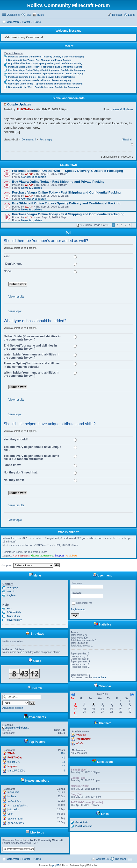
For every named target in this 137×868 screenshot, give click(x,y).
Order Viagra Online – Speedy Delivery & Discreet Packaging (39, 80)
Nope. (8, 271)
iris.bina (11, 796)
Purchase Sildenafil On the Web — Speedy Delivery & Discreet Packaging (46, 57)
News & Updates (123, 109)
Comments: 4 (29, 139)
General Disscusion (33, 176)
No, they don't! (14, 480)
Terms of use (13, 616)
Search (10, 591)
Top (132, 144)
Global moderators (42, 555)
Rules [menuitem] (40, 14)
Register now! (78, 609)
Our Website (81, 822)
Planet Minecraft (83, 826)
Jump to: (6, 565)
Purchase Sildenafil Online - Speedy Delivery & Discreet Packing (41, 77)
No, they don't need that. (21, 472)
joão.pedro (13, 809)
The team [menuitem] (120, 858)
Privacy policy (14, 620)
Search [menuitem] (133, 22)
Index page (12, 587)
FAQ (9, 608)
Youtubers (71, 555)
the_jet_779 (13, 762)
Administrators (21, 555)
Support (59, 555)
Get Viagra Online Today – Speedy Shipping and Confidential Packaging (45, 84)
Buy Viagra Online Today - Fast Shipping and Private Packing (39, 60)
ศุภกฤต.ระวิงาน (15, 823)
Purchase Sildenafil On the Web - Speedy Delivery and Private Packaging (45, 73)
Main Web (13, 858)
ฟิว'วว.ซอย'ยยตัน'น (17, 805)
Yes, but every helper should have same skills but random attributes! (31, 457)
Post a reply (46, 139)
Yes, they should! (16, 439)
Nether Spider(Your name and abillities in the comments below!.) (32, 338)
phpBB (56, 865)
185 (63, 753)
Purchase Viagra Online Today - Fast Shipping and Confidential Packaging (46, 70)
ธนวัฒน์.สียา (14, 801)
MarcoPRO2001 (16, 770)
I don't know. (12, 465)
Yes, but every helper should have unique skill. (32, 448)
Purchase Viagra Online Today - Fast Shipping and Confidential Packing (45, 67)
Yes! (7, 256)
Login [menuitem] (131, 14)
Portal (26, 22)
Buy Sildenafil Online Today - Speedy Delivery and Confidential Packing (45, 63)
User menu (102, 575)
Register (11, 595)
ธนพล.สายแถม (15, 818)
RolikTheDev (25, 109)
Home (37, 858)
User (10, 813)
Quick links (13, 14)
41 (63, 757)
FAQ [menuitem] (28, 14)
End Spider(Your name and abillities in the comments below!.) (30, 347)
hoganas (12, 766)
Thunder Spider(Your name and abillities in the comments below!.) (32, 365)
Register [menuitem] (117, 14)
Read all (127, 139)
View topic (15, 311)
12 (63, 766)
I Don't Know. (13, 263)
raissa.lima (13, 792)
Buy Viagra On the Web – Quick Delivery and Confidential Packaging (43, 87)
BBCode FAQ (14, 612)
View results (16, 296)
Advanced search (12, 707)
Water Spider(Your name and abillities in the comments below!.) (31, 356)
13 (63, 762)
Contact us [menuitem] (102, 858)
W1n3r (29, 174)
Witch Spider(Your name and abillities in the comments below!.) (31, 374)
